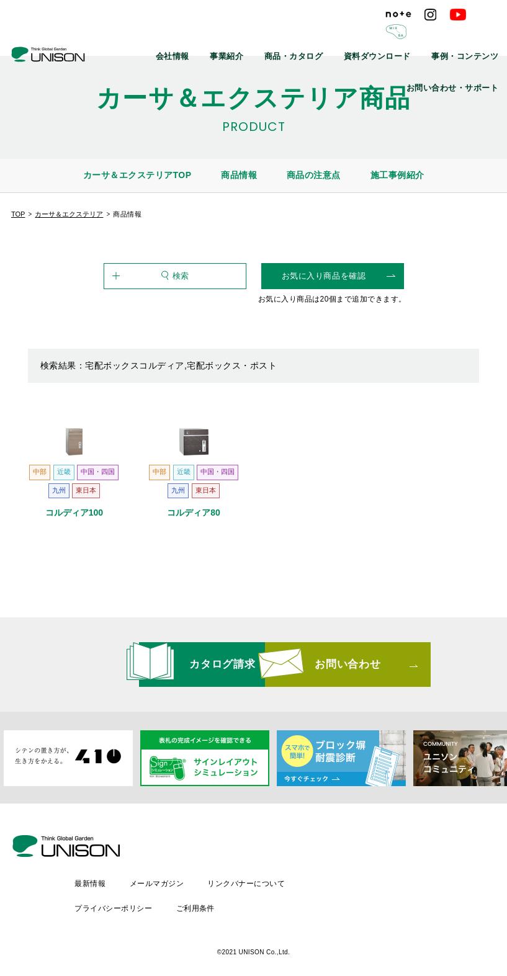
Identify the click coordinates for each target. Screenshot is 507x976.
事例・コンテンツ (374, 37)
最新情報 (196, 868)
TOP (18, 214)
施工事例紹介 (397, 175)
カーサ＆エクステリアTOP (137, 175)
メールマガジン (263, 868)
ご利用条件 (302, 889)
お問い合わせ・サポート (460, 37)
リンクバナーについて (354, 868)
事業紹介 (169, 37)
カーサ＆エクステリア (69, 214)
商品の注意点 (314, 175)
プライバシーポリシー (219, 889)
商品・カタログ (227, 37)
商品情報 (239, 175)
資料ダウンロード (299, 37)
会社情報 (122, 37)
